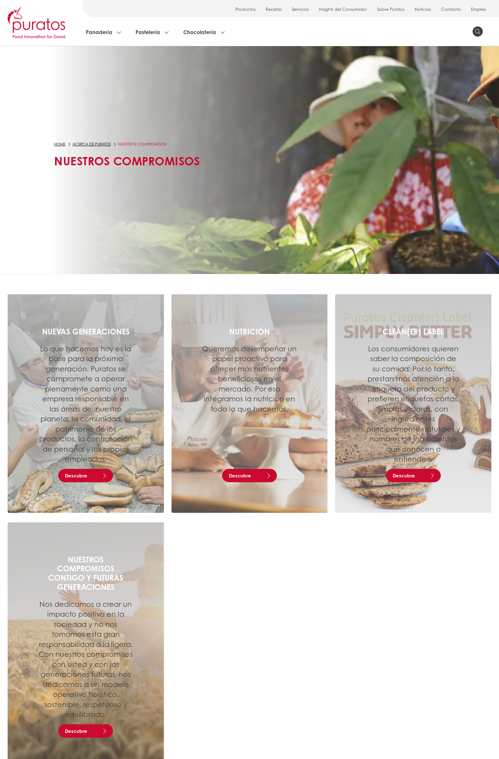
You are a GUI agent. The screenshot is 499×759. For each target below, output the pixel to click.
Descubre (76, 475)
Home (59, 144)
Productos (245, 9)
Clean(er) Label (413, 331)
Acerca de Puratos (92, 144)
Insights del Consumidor (343, 9)
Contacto (451, 9)
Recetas (274, 9)
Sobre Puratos (390, 9)
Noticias (423, 9)
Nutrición (249, 331)
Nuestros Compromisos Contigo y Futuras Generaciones (85, 573)
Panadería (99, 32)
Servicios (300, 9)
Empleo (478, 9)
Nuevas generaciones (86, 331)
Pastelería (148, 32)
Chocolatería (199, 32)
